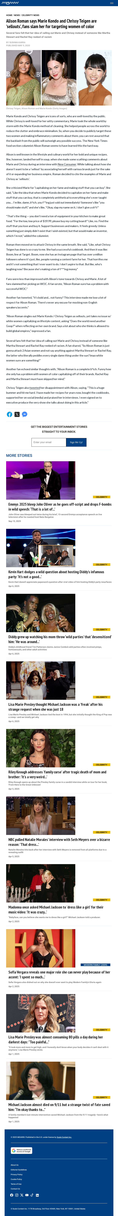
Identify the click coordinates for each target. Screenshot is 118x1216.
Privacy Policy (16, 1174)
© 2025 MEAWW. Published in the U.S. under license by (34, 1137)
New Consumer (67, 164)
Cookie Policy (16, 1179)
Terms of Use (16, 1184)
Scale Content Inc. (64, 1137)
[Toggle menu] (113, 3)
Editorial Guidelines (19, 1170)
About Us (14, 1165)
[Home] (10, 3)
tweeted (35, 387)
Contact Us (15, 1189)
